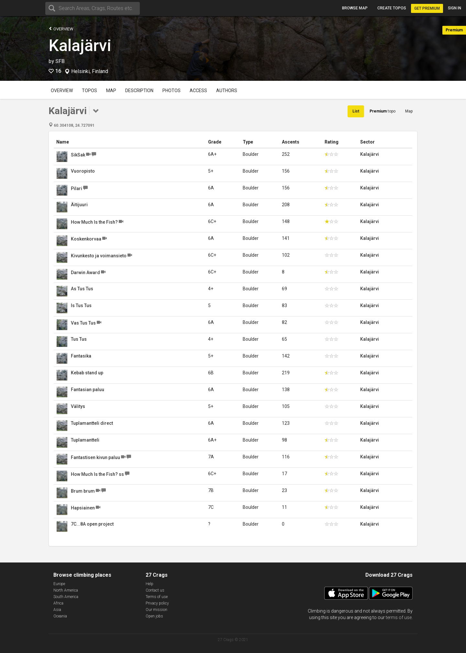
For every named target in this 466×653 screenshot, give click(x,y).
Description (139, 90)
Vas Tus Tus (83, 323)
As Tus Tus (82, 288)
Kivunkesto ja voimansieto (99, 255)
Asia (57, 609)
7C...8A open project (92, 524)
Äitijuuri (79, 204)
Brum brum (83, 491)
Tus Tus (79, 339)
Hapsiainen (83, 507)
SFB (60, 61)
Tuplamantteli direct (92, 423)
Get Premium (427, 8)
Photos (171, 90)
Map (111, 90)
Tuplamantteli (85, 440)
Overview (61, 28)
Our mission (156, 609)
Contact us (155, 590)
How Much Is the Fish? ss (97, 474)
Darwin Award (85, 272)
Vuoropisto (83, 171)
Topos (89, 90)
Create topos (391, 8)
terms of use (399, 617)
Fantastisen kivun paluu (95, 457)
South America (65, 596)
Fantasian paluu (87, 389)
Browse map (355, 8)
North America (65, 590)
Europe (59, 584)
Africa (58, 603)
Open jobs (154, 616)
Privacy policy (157, 603)
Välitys (78, 406)
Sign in (454, 8)
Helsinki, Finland (89, 71)
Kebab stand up (87, 372)
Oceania (60, 616)
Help (149, 584)
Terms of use (157, 596)
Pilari (76, 188)
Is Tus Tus (81, 305)
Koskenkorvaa (86, 238)
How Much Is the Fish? (94, 222)
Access (198, 90)
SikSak (78, 154)
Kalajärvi (80, 45)
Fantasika (81, 356)
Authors (226, 90)
